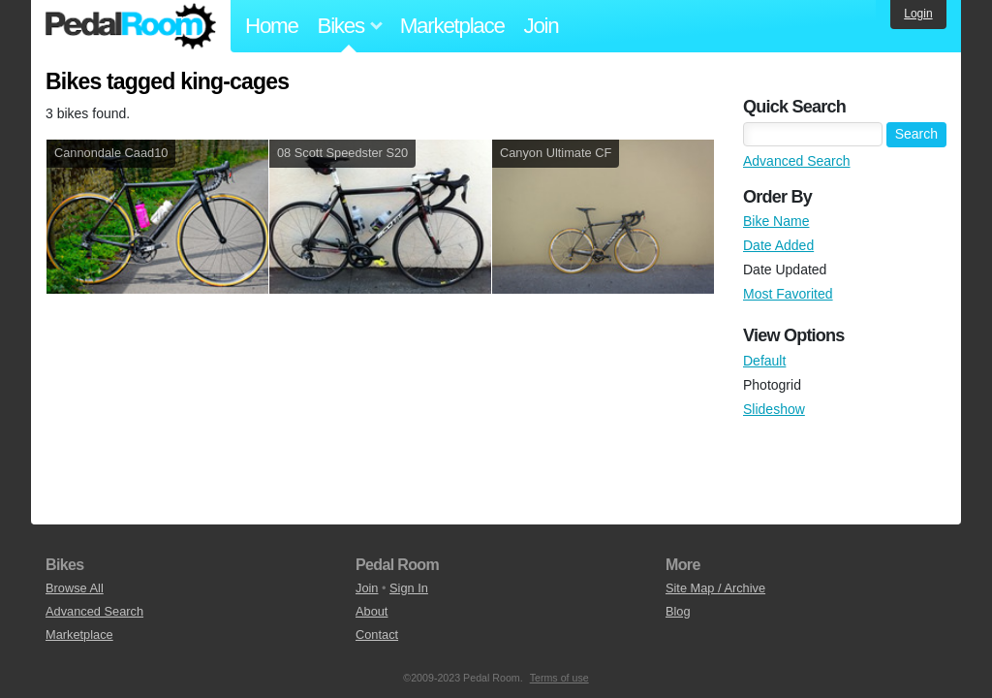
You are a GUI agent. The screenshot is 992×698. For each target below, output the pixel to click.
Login (918, 13)
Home (271, 26)
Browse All (75, 588)
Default (764, 360)
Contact (377, 634)
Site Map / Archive (715, 588)
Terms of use (559, 677)
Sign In (408, 588)
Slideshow (774, 409)
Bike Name (776, 221)
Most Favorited (788, 293)
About (372, 611)
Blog (678, 611)
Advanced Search (797, 161)
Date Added (778, 245)
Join (541, 26)
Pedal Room (131, 26)
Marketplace (452, 26)
